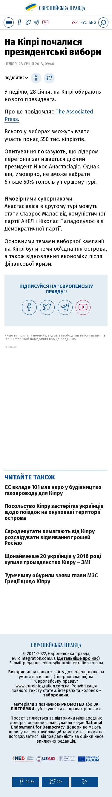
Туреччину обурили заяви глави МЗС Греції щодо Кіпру (51, 578)
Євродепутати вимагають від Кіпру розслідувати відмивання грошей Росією (49, 537)
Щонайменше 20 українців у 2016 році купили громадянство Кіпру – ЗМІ (52, 559)
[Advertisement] (56, 405)
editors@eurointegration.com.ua (72, 663)
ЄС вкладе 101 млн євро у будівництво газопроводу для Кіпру (53, 490)
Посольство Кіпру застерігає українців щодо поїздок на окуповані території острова (54, 512)
